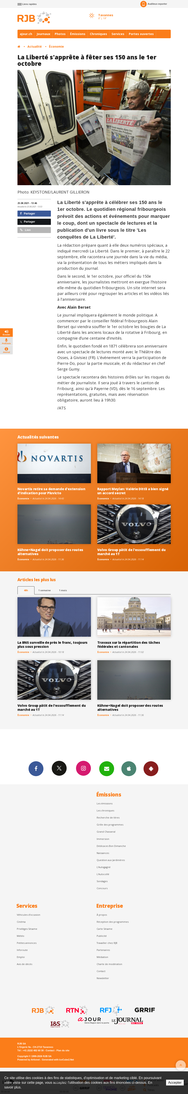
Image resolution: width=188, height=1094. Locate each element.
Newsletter (103, 978)
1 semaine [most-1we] (44, 590)
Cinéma (21, 921)
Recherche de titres (108, 817)
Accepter (175, 1082)
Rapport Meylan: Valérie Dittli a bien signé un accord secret (132, 491)
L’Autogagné (104, 867)
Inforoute (22, 950)
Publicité (102, 935)
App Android (151, 768)
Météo (20, 935)
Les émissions (104, 803)
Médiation (102, 957)
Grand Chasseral (106, 831)
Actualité (34, 46)
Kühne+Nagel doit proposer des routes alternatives (50, 551)
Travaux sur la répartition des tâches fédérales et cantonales (128, 644)
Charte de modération (109, 964)
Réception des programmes (113, 921)
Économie (56, 46)
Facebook (36, 768)
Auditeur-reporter (153, 4)
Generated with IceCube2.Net (58, 1059)
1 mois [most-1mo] (63, 590)
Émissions (77, 34)
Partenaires (103, 950)
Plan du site (62, 1050)
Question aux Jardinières (111, 860)
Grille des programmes (110, 824)
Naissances (103, 853)
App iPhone (128, 768)
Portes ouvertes (141, 34)
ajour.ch (26, 34)
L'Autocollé (103, 874)
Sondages (102, 881)
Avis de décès (24, 964)
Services (118, 34)
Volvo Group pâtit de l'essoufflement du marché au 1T (131, 551)
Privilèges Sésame (27, 928)
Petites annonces (26, 942)
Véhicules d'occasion (28, 914)
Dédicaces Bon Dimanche (111, 846)
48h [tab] (26, 590)
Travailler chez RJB (107, 942)
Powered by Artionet (28, 1059)
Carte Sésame (104, 928)
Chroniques (98, 34)
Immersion (103, 838)
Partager (27, 213)
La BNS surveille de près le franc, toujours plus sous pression (52, 644)
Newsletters (106, 768)
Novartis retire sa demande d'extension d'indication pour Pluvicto (51, 491)
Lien (25, 230)
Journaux (43, 34)
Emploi (21, 957)
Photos (60, 34)
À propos (102, 914)
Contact (101, 971)
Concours (102, 888)
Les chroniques (105, 810)
